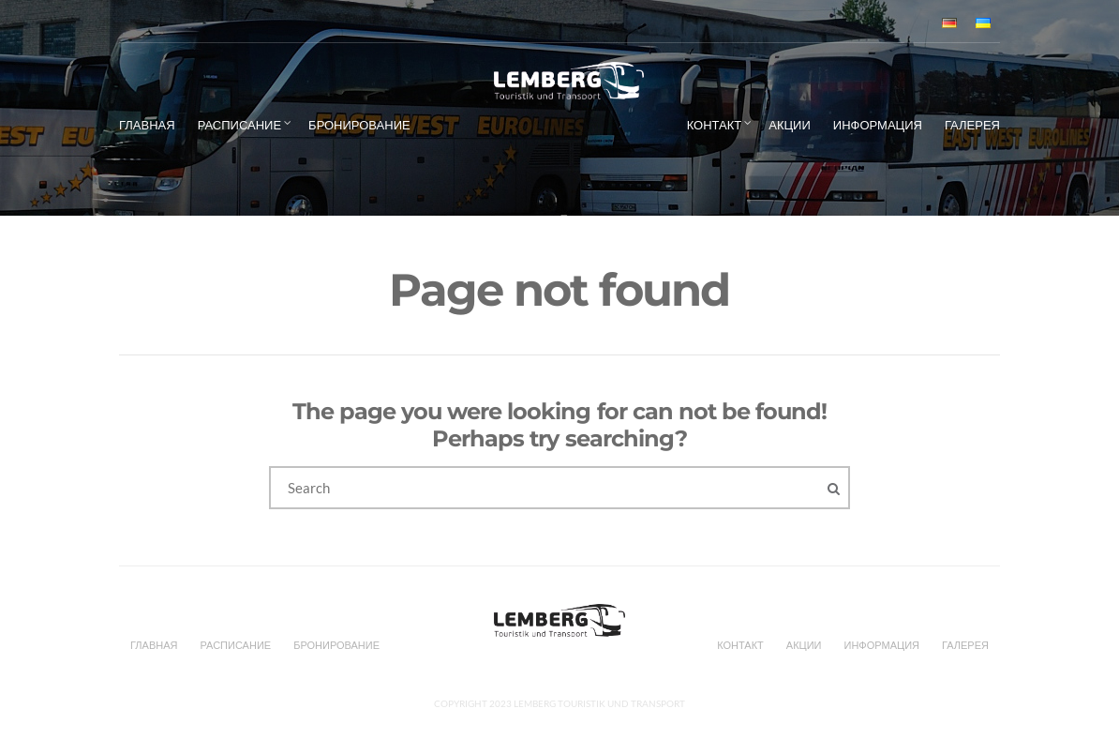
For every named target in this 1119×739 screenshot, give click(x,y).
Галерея (972, 124)
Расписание (239, 124)
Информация (877, 124)
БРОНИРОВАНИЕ (359, 124)
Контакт (714, 124)
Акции (789, 124)
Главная (147, 124)
